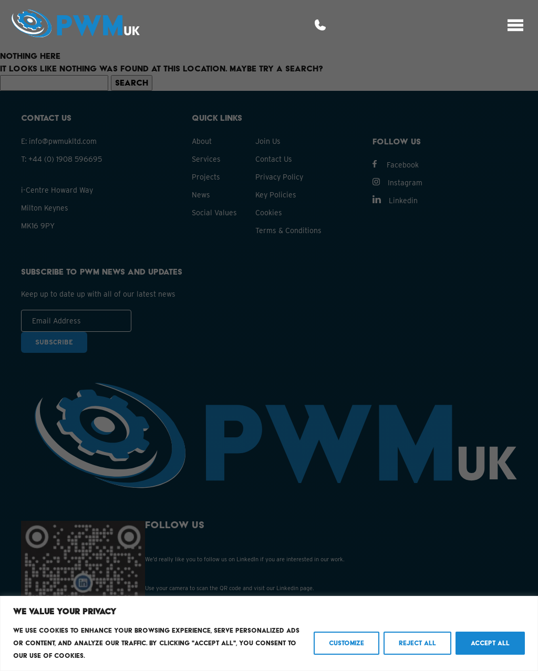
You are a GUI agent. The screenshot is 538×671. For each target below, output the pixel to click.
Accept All (490, 643)
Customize (346, 643)
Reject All (417, 643)
